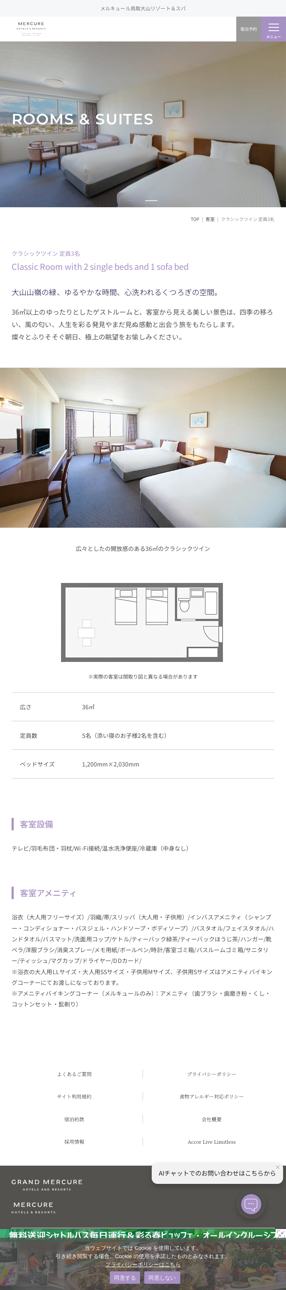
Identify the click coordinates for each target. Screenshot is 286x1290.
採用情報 (74, 1141)
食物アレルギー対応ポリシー (211, 1096)
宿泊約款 (74, 1119)
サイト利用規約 (74, 1096)
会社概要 (212, 1119)
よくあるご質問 (74, 1073)
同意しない (162, 1278)
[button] (134, 200)
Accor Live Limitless (212, 1141)
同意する (125, 1278)
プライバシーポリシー (211, 1073)
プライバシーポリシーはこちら (143, 1264)
